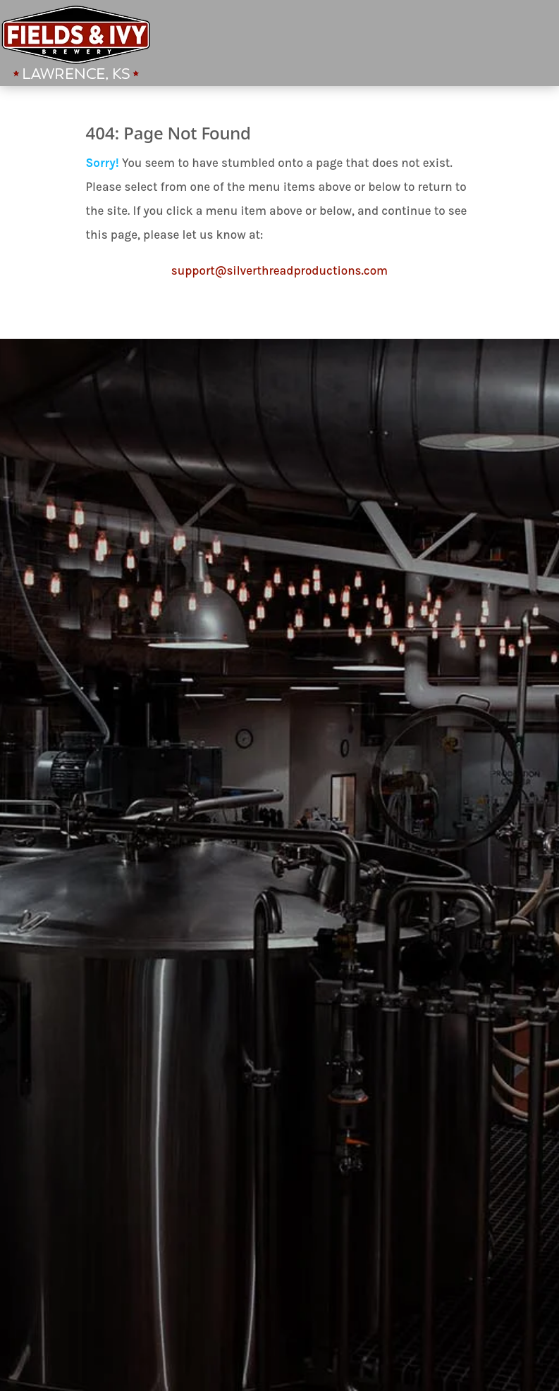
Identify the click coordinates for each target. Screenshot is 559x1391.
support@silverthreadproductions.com (279, 270)
